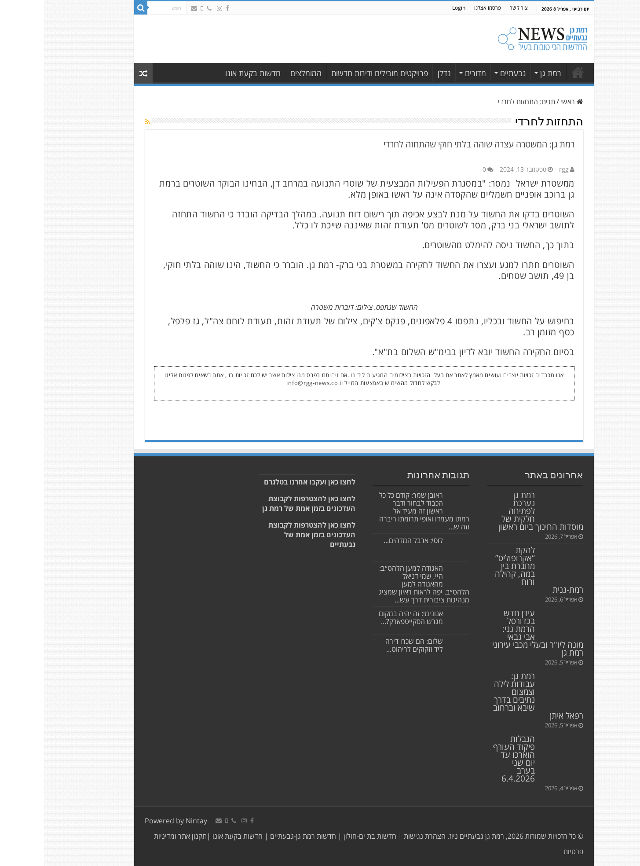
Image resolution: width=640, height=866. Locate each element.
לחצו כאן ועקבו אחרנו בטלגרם (265, 482)
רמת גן (506, 73)
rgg (520, 169)
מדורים (431, 73)
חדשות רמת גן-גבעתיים (258, 836)
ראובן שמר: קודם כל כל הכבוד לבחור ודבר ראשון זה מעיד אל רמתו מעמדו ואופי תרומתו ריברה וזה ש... (380, 511)
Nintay (152, 821)
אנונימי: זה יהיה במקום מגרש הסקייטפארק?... (367, 617)
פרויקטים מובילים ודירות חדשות (335, 73)
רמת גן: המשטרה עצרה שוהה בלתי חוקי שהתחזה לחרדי (435, 144)
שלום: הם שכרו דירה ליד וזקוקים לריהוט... (370, 645)
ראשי (527, 101)
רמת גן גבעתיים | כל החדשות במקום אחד (534, 72)
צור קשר (475, 7)
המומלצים (262, 73)
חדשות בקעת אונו (209, 73)
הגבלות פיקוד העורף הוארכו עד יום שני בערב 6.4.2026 (470, 758)
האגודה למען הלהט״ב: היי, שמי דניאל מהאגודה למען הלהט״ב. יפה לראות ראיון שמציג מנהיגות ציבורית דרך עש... (380, 584)
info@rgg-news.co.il (270, 383)
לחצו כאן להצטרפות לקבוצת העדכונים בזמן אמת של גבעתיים (267, 534)
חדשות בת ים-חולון (325, 836)
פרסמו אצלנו (443, 7)
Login (414, 7)
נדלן (400, 73)
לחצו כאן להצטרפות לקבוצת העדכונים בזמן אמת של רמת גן (264, 503)
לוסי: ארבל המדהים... (369, 540)
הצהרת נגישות (380, 836)
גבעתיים (469, 73)
